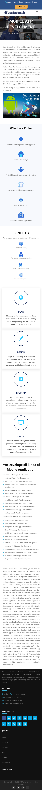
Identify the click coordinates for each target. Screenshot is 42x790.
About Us (5, 743)
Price (3, 753)
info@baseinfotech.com (13, 700)
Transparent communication (21, 258)
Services (5, 748)
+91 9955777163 (19, 694)
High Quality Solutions (21, 268)
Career (4, 758)
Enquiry (21, 6)
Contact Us (6, 763)
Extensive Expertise (21, 279)
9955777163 (10, 2)
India (6, 694)
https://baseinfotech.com (14, 704)
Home (4, 33)
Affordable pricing (21, 248)
